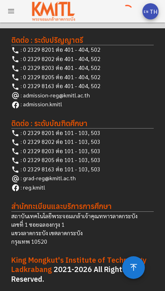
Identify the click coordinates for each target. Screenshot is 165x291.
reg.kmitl (34, 187)
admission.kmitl (42, 104)
